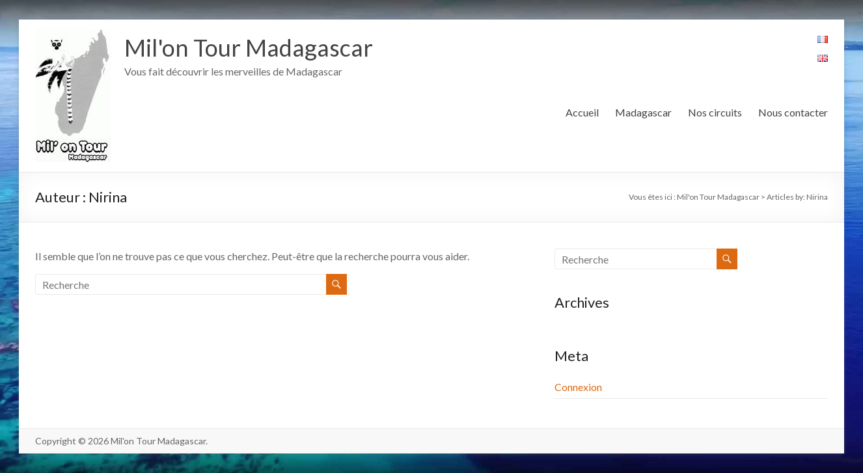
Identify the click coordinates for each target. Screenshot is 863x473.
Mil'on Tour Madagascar (248, 47)
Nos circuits (715, 112)
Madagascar (643, 112)
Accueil (582, 112)
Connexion (578, 387)
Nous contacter (793, 112)
